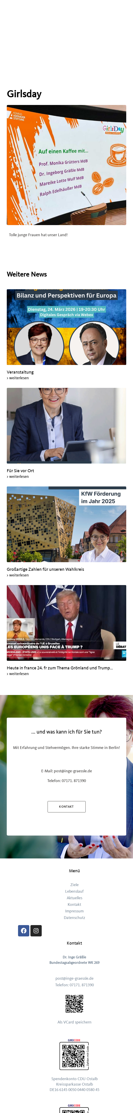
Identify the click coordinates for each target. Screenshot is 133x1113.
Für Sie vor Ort (20, 470)
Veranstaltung (20, 372)
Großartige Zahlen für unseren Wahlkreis (46, 569)
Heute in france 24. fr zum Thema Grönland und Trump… (60, 668)
